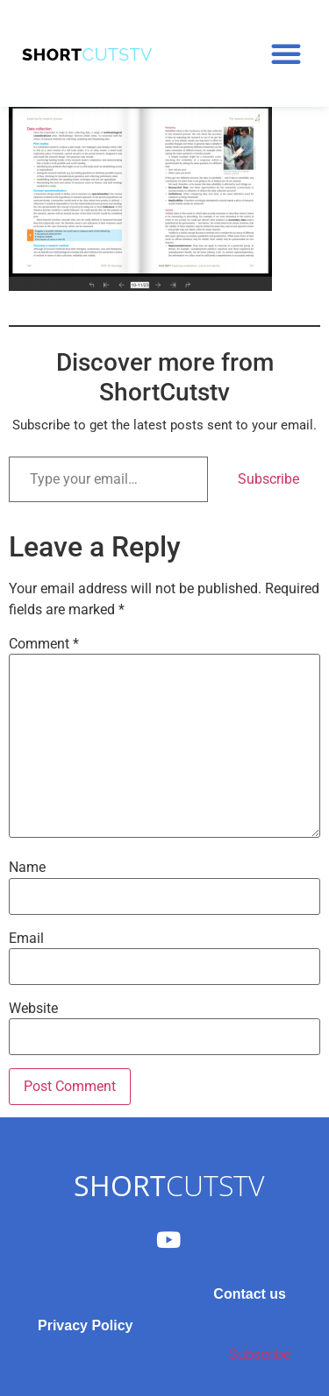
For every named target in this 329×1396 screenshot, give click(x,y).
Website (33, 1009)
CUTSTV (169, 1185)
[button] (286, 53)
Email (26, 939)
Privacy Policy (85, 1325)
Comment (44, 644)
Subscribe (268, 479)
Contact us (249, 1293)
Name (27, 868)
